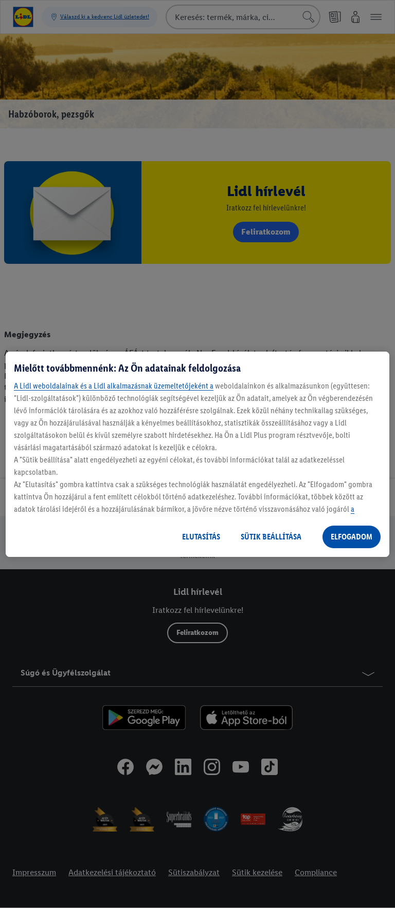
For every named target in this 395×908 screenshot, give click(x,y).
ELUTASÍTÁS (201, 537)
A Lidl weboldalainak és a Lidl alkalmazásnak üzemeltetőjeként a (113, 386)
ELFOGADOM (351, 537)
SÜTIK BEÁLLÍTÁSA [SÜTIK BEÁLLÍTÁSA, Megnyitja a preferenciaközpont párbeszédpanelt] (271, 537)
